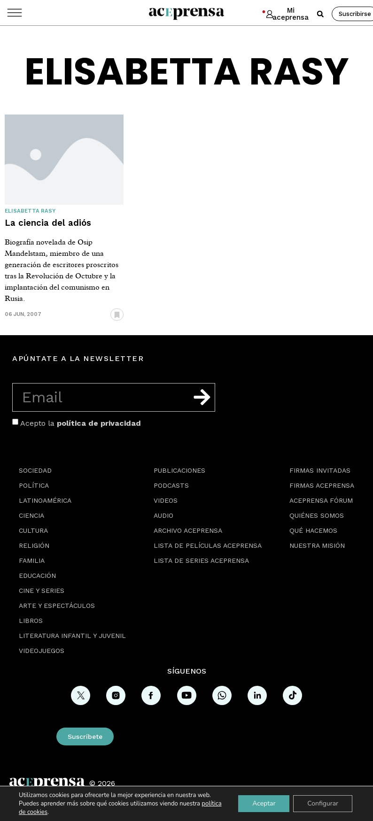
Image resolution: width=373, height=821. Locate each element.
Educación (37, 575)
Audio (163, 515)
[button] (320, 14)
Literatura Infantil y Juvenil (72, 635)
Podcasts (171, 485)
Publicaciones (179, 470)
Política (34, 485)
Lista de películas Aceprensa (208, 545)
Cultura (33, 530)
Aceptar (263, 803)
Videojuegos (41, 650)
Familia (32, 560)
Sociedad (35, 470)
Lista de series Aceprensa (201, 560)
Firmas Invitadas (319, 470)
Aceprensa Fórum (321, 500)
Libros (31, 620)
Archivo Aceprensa (188, 530)
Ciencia (31, 515)
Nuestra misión (317, 545)
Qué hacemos (313, 530)
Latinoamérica (45, 500)
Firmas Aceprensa (321, 485)
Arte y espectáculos (57, 605)
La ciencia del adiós (48, 223)
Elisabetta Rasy (30, 211)
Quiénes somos (316, 515)
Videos (166, 500)
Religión (34, 545)
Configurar (322, 803)
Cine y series (41, 590)
